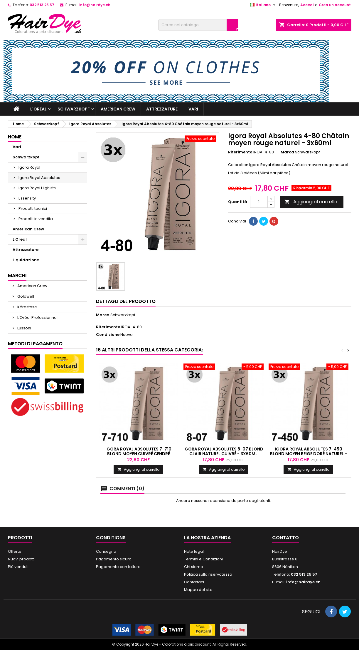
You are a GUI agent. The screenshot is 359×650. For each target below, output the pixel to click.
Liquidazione (26, 260)
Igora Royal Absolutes (39, 177)
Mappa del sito (198, 589)
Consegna (106, 551)
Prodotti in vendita (35, 219)
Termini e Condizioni (203, 559)
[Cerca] (198, 25)
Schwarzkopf (74, 109)
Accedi (307, 4)
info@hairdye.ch (94, 4)
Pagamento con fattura (118, 566)
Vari (193, 109)
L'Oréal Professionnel (37, 317)
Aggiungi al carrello (310, 201)
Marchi (17, 275)
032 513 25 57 (42, 4)
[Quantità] (259, 202)
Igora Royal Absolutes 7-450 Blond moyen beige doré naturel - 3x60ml (308, 453)
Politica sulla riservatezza (208, 574)
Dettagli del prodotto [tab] (126, 301)
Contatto (285, 537)
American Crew (118, 109)
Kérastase (26, 307)
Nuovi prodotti (21, 559)
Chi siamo (193, 566)
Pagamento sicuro (114, 559)
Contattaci (194, 582)
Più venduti (18, 566)
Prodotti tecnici (32, 208)
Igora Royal (29, 167)
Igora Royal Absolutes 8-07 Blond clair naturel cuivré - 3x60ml (223, 451)
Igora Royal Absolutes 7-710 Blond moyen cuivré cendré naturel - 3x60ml (138, 453)
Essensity (27, 198)
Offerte (14, 551)
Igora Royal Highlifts (37, 188)
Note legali (194, 551)
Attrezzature (162, 109)
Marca (287, 152)
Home (14, 136)
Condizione (107, 334)
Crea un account (335, 4)
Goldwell (25, 296)
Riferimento (240, 152)
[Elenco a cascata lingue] (263, 5)
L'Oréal (38, 109)
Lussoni (23, 328)
